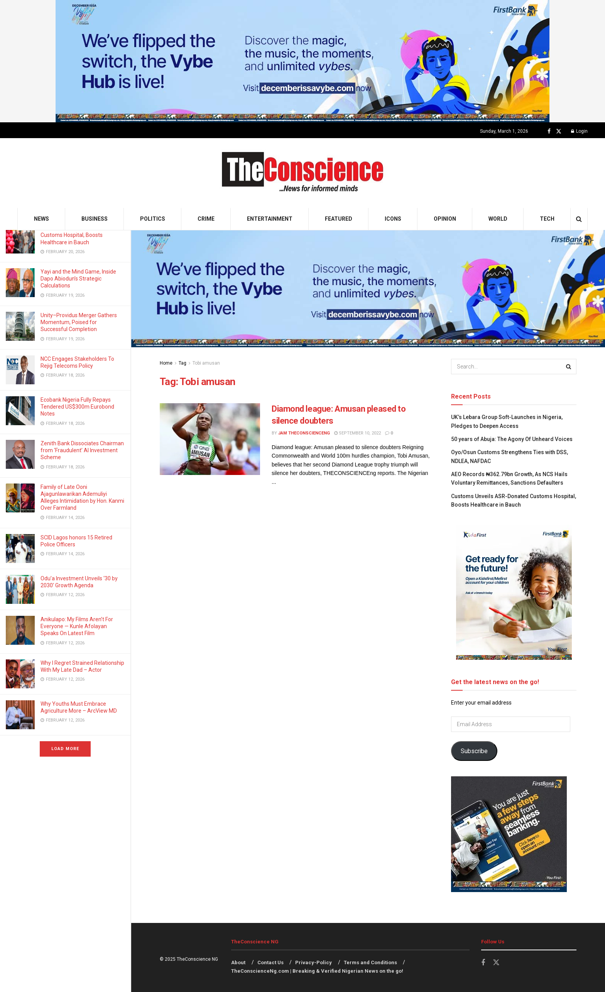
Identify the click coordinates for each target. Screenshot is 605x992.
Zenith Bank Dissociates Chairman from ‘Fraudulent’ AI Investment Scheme (82, 450)
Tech (547, 219)
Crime (206, 219)
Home (166, 363)
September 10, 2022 (357, 433)
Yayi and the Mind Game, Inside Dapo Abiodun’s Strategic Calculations (78, 279)
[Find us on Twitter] (558, 131)
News (41, 219)
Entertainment (269, 219)
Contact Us (270, 962)
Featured (338, 219)
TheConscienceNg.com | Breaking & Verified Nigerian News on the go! (317, 971)
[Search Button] (579, 219)
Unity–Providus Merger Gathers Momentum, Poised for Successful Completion (79, 322)
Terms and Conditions (370, 962)
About (238, 962)
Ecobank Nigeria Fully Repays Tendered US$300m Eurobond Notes (77, 407)
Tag (182, 363)
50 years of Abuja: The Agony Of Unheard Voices (512, 439)
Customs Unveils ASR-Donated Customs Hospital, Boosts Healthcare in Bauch (78, 235)
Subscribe (474, 751)
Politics (152, 219)
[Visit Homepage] (302, 173)
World (497, 219)
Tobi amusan (206, 363)
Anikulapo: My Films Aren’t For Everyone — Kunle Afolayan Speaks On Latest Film (77, 626)
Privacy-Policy (313, 962)
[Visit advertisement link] (302, 61)
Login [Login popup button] (579, 131)
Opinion (445, 219)
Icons (393, 219)
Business (94, 219)
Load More (65, 748)
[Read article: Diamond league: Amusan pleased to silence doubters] (210, 439)
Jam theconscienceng (304, 433)
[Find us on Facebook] (549, 131)
